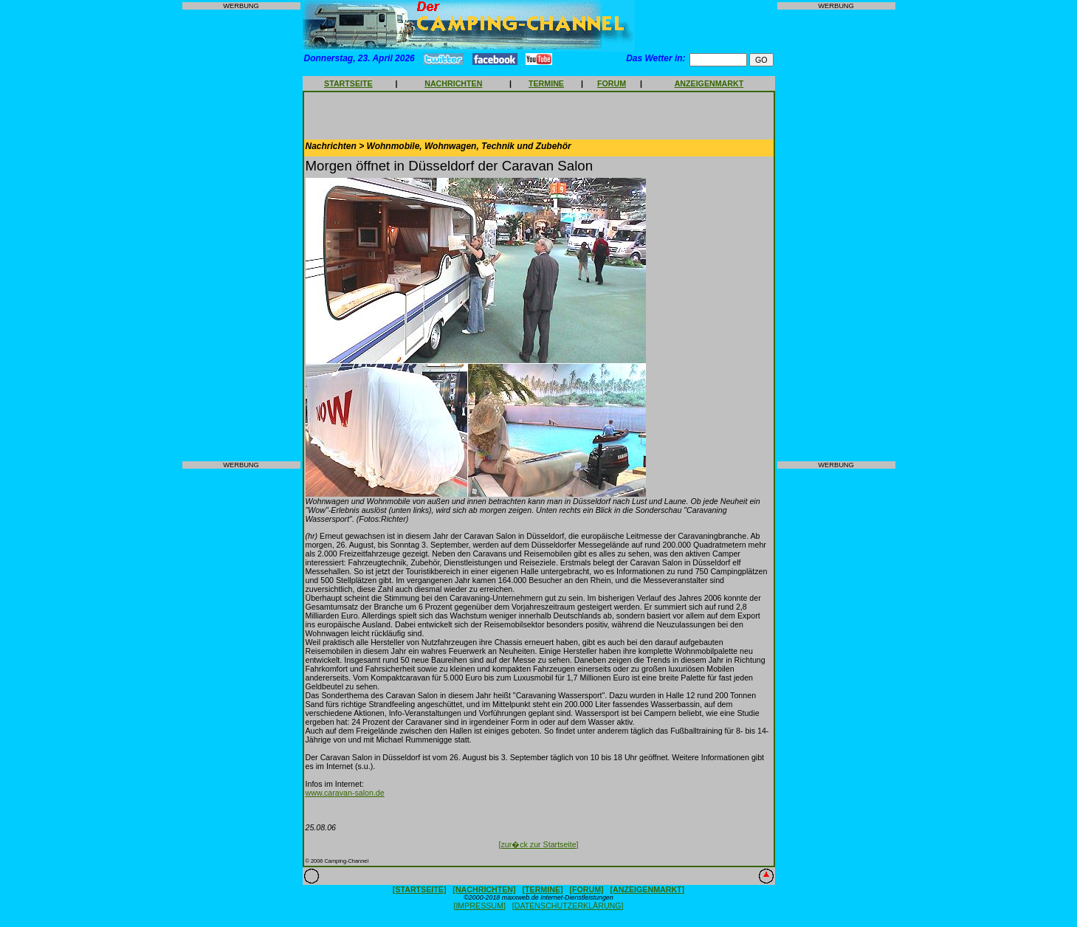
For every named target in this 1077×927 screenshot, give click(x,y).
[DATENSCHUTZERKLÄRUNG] (568, 905)
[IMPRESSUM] (479, 905)
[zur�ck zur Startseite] (538, 844)
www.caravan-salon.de (345, 792)
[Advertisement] (241, 235)
